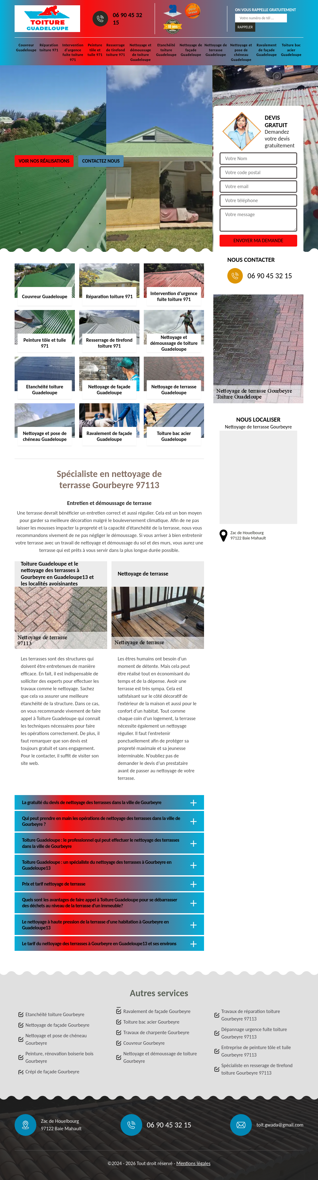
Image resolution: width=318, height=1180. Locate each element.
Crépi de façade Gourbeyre (52, 1072)
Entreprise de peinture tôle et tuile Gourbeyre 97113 (256, 1051)
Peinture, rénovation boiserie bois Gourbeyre (59, 1057)
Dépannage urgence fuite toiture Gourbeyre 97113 (254, 1033)
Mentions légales (193, 1163)
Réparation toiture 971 (48, 47)
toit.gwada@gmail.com (280, 1125)
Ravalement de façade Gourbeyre (156, 1011)
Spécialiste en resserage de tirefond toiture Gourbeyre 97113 (257, 1069)
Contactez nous (101, 161)
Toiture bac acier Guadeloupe (291, 50)
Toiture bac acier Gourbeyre (151, 1022)
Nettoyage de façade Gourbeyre (57, 1025)
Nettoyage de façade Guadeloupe (191, 50)
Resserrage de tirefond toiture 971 (115, 50)
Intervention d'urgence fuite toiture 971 (73, 52)
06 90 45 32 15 (127, 18)
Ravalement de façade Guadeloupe (267, 50)
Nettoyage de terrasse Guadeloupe (216, 50)
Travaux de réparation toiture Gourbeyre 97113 (250, 1015)
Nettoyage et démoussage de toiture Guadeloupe (141, 52)
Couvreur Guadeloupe (26, 47)
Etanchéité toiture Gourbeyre (54, 1014)
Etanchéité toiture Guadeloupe (166, 50)
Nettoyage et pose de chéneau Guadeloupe (241, 52)
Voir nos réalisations (44, 161)
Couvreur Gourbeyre (144, 1043)
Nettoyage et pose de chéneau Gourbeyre (56, 1039)
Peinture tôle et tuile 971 (95, 50)
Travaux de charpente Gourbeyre (156, 1032)
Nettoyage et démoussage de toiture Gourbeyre (160, 1057)
